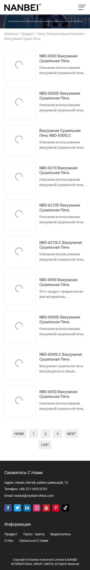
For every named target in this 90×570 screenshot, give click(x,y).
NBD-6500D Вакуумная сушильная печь (59, 95)
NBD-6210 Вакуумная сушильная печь (58, 170)
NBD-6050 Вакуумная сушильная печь (58, 394)
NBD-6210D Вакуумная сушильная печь (59, 207)
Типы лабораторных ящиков (60, 34)
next (71, 434)
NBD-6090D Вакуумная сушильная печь (59, 319)
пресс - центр (34, 534)
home (19, 434)
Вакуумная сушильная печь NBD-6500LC (60, 133)
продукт (27, 34)
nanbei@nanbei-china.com (34, 496)
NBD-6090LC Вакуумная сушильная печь (60, 357)
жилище (11, 34)
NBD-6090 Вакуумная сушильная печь (58, 282)
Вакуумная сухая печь (22, 39)
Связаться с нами (33, 541)
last (45, 445)
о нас (8, 541)
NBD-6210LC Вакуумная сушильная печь (60, 245)
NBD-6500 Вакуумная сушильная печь (58, 58)
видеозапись (60, 534)
